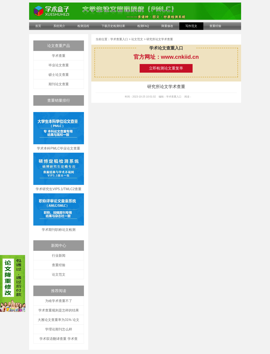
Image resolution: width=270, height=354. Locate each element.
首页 (38, 26)
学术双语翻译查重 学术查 (58, 339)
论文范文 (58, 274)
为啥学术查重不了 (58, 301)
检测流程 (83, 26)
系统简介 (59, 26)
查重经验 (215, 26)
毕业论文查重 (59, 65)
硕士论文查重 (59, 74)
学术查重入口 (119, 39)
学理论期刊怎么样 (58, 329)
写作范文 (191, 26)
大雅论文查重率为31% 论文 (58, 320)
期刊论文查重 (59, 84)
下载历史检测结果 (113, 26)
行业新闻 (58, 255)
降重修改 (167, 26)
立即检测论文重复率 (166, 68)
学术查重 (58, 55)
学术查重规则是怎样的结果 (58, 310)
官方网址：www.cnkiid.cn (166, 57)
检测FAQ (143, 26)
